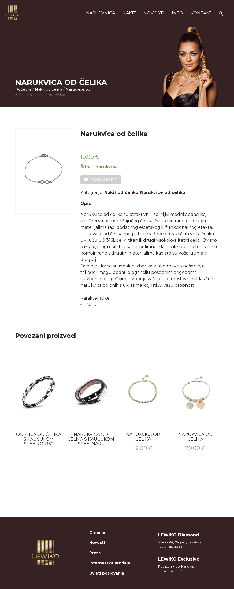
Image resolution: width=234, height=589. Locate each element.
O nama (97, 532)
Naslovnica (100, 13)
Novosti (153, 13)
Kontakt (201, 13)
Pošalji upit (104, 179)
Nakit (129, 13)
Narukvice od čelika (162, 192)
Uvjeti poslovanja (106, 573)
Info (177, 13)
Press (95, 552)
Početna (23, 89)
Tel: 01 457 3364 (170, 546)
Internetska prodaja (109, 563)
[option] (39, 401)
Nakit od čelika (48, 89)
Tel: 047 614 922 (170, 571)
